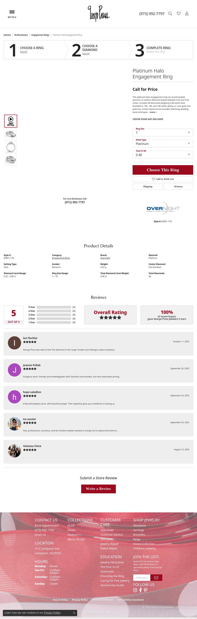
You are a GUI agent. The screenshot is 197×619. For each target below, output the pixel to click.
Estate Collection (144, 544)
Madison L (74, 534)
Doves (71, 530)
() (74, 307)
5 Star (32, 307)
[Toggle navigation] (12, 13)
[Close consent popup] (74, 613)
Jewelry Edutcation (112, 562)
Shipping (147, 186)
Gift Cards (106, 539)
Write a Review (98, 489)
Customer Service (111, 534)
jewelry (7, 35)
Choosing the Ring (112, 576)
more (153, 112)
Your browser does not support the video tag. (74, 100)
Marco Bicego (76, 539)
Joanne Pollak (32, 365)
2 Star (32, 318)
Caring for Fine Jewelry (114, 580)
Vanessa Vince (32, 446)
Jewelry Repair (109, 544)
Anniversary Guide (112, 585)
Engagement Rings (40, 35)
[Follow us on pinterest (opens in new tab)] (145, 590)
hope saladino (32, 392)
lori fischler (30, 338)
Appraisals (107, 530)
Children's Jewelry (144, 548)
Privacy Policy (80, 599)
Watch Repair (109, 548)
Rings (136, 539)
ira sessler (29, 419)
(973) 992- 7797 (44, 530)
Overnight (105, 258)
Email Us (40, 534)
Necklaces (139, 525)
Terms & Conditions (102, 599)
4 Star (32, 311)
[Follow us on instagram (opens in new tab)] (135, 590)
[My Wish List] (179, 14)
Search (23, 52)
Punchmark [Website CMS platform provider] (105, 612)
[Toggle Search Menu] (170, 14)
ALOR (71, 525)
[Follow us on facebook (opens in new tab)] (140, 590)
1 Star (32, 322)
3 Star (32, 314)
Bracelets (139, 534)
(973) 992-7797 (75, 202)
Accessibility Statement (130, 599)
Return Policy (60, 599)
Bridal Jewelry (21, 35)
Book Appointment (47, 525)
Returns (178, 186)
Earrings (138, 530)
